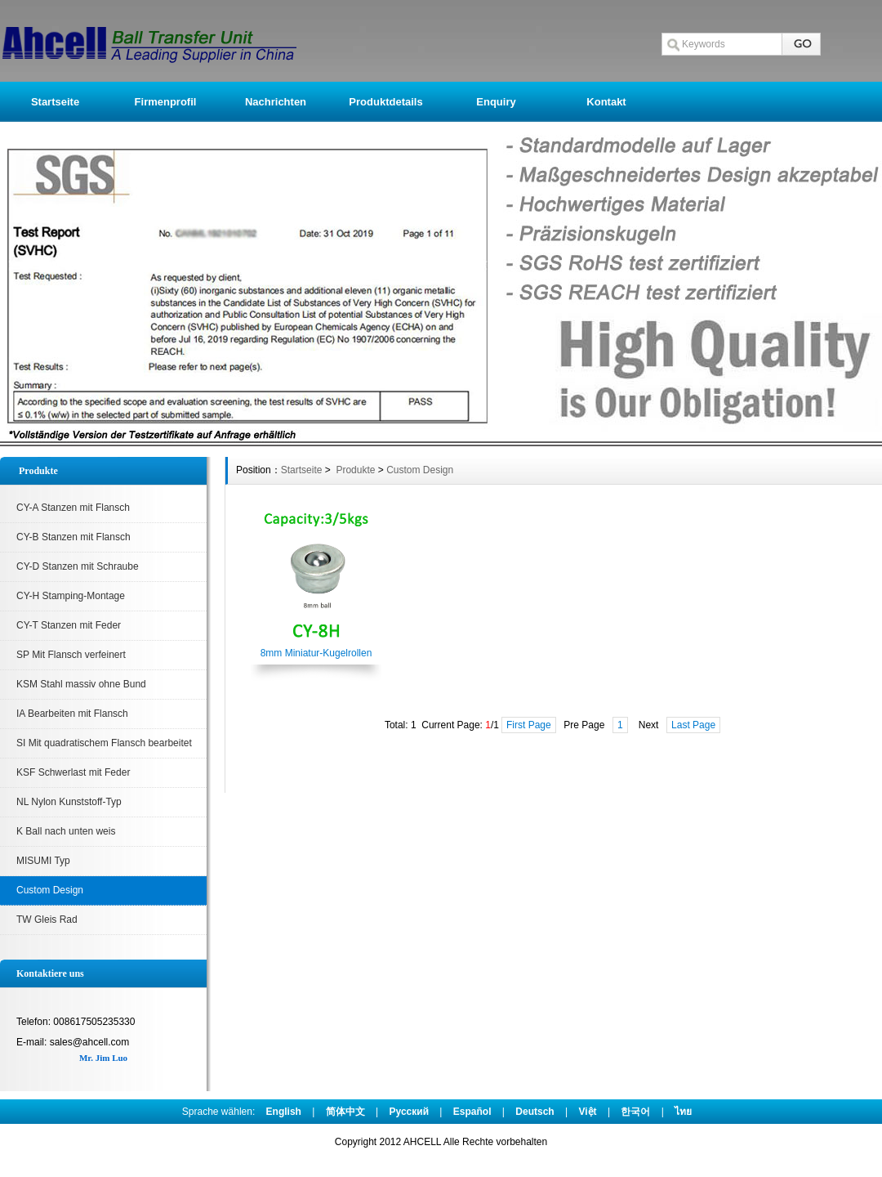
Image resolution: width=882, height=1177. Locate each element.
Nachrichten (275, 102)
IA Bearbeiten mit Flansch (72, 713)
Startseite (55, 102)
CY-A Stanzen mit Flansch (73, 507)
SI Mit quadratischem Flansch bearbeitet (104, 743)
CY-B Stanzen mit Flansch (73, 537)
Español (472, 1111)
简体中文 (345, 1111)
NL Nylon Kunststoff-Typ (69, 802)
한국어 (635, 1111)
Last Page (693, 725)
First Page (528, 725)
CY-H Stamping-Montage (70, 596)
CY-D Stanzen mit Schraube (77, 566)
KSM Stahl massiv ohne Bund (81, 684)
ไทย (683, 1111)
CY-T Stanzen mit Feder (68, 625)
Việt (587, 1111)
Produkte (354, 470)
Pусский (410, 1111)
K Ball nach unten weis (65, 831)
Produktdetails (385, 102)
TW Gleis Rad (47, 919)
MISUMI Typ (43, 860)
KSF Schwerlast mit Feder (73, 772)
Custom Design (49, 890)
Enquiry (495, 102)
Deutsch (534, 1111)
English (283, 1111)
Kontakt (606, 102)
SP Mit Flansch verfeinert (71, 654)
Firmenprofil (166, 102)
